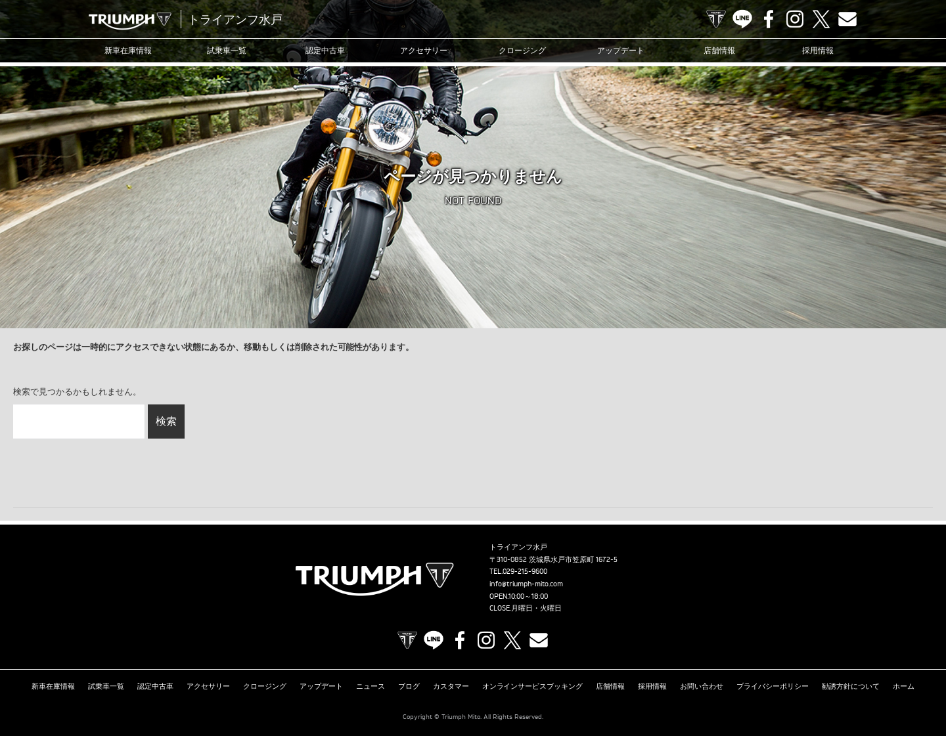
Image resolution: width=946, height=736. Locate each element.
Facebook (768, 19)
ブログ (409, 686)
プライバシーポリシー (772, 686)
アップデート (620, 50)
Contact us (847, 19)
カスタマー (451, 686)
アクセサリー (423, 50)
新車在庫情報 (128, 50)
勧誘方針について (851, 686)
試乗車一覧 (226, 50)
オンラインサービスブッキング (532, 686)
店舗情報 (719, 50)
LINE (742, 19)
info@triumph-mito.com (526, 583)
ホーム (903, 686)
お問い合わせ (701, 686)
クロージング (522, 50)
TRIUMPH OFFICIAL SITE (716, 19)
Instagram (795, 19)
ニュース (370, 686)
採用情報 (818, 50)
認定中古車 (325, 50)
